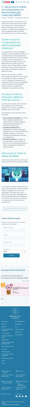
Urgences (7, 2)
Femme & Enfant (6, 333)
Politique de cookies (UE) (7, 358)
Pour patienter (18, 324)
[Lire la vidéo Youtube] (15, 174)
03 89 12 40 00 (6, 394)
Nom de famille (7, 242)
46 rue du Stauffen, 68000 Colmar (20, 375)
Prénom (5, 235)
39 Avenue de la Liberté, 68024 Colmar (7, 375)
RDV (13, 2)
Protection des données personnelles (7, 354)
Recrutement (18, 332)
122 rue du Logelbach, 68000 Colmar (7, 388)
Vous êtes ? (6, 249)
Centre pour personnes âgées (7, 336)
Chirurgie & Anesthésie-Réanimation (7, 330)
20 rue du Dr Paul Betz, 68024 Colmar (21, 388)
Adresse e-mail (8, 227)
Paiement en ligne (19, 329)
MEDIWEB (17, 404)
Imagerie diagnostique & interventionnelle (8, 343)
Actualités (10, 18)
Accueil (4, 18)
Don (16, 326)
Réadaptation (5, 340)
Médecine (4, 326)
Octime (3, 363)
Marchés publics (19, 334)
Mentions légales (6, 351)
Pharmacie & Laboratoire (8, 346)
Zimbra (3, 361)
